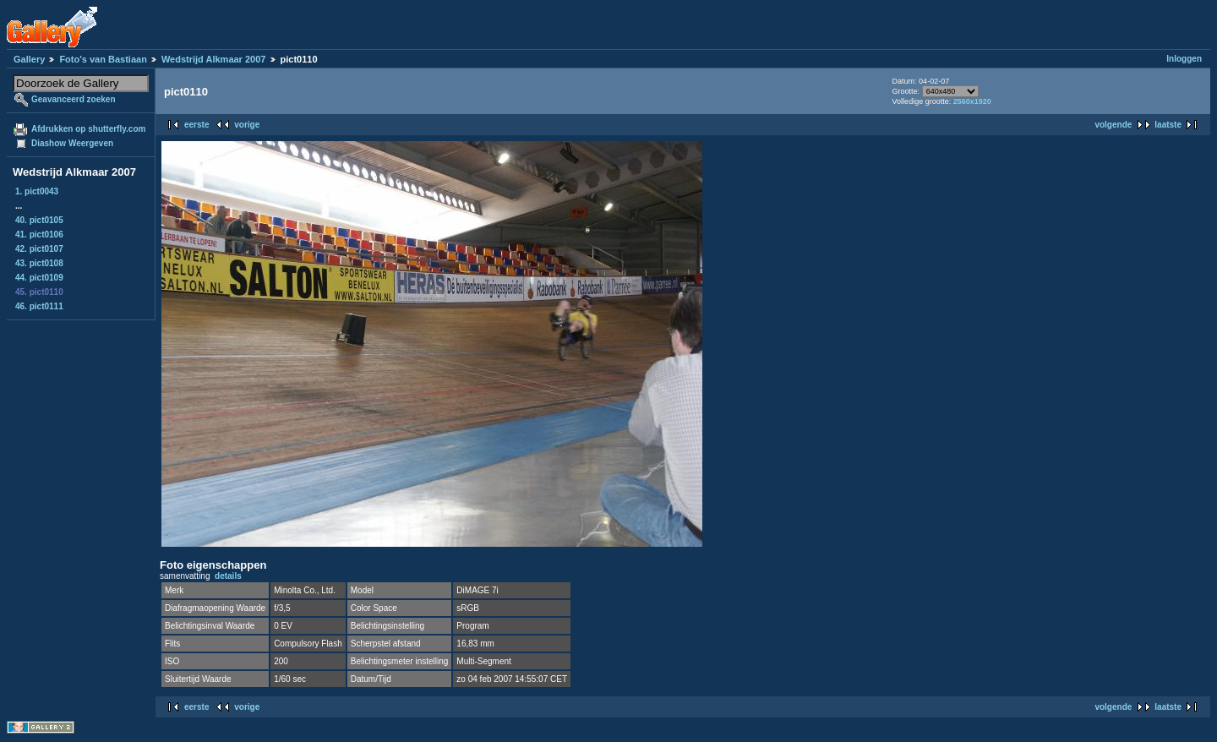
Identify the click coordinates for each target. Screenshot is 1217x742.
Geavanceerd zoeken (73, 99)
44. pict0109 (39, 277)
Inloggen (1184, 58)
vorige (246, 124)
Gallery (29, 59)
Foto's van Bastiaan (102, 59)
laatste (1168, 124)
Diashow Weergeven (72, 143)
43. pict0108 (39, 263)
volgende (1113, 124)
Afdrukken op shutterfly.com (88, 129)
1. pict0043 (36, 191)
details (228, 576)
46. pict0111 (39, 306)
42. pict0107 (39, 249)
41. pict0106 (39, 234)
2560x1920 (972, 101)
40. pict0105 (39, 220)
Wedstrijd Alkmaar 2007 (213, 59)
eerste (196, 124)
